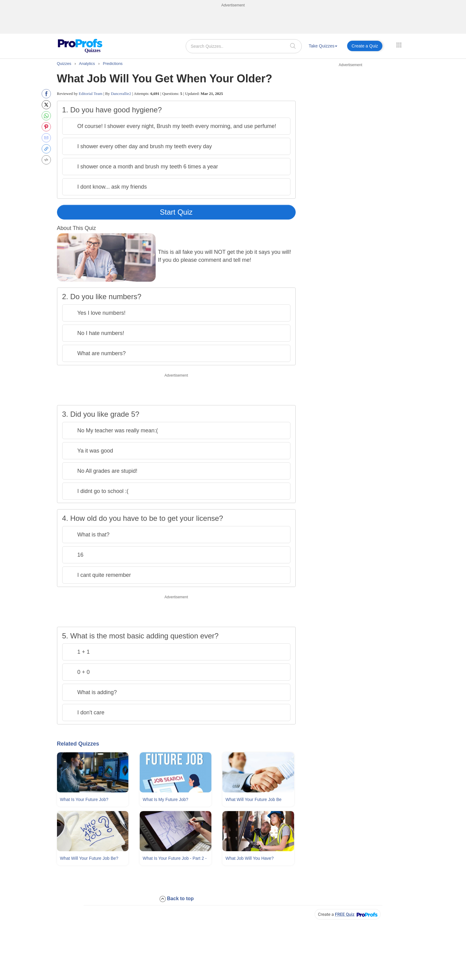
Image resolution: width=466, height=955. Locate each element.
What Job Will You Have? (249, 858)
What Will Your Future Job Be (253, 799)
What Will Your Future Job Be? (89, 858)
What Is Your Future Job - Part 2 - (175, 858)
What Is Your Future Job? (84, 799)
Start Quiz (176, 212)
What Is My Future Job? (165, 799)
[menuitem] (323, 47)
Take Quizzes (323, 45)
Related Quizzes (78, 744)
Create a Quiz (364, 45)
